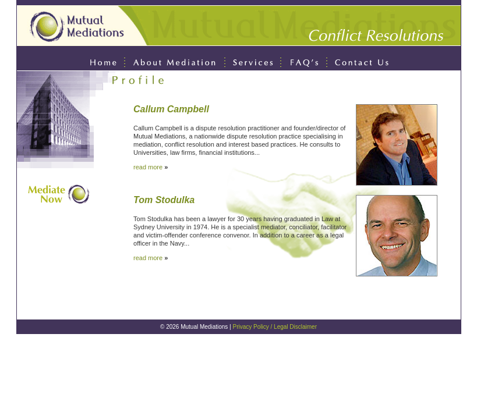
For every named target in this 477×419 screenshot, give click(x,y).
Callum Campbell (171, 109)
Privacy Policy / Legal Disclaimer (275, 327)
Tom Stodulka (164, 200)
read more (147, 167)
